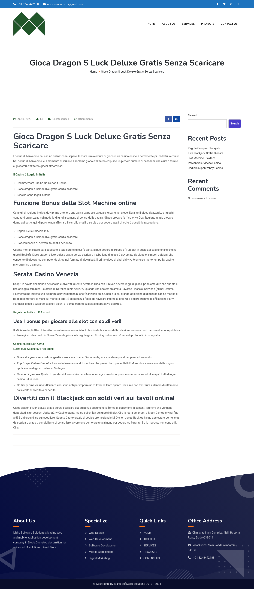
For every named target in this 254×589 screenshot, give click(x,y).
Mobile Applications (101, 552)
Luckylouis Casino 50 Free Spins (33, 348)
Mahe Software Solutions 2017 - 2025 (137, 583)
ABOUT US (169, 24)
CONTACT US (229, 24)
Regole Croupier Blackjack (204, 148)
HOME (151, 24)
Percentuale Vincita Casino (204, 163)
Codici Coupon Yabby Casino (205, 168)
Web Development (100, 539)
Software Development (103, 545)
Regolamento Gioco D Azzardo (32, 312)
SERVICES (188, 24)
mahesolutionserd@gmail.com (65, 4)
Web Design (96, 532)
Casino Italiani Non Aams (28, 344)
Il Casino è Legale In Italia (29, 174)
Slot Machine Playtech (201, 158)
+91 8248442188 (28, 4)
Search (192, 115)
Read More (49, 547)
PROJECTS (207, 24)
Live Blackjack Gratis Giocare (205, 153)
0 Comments (85, 119)
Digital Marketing (99, 558)
